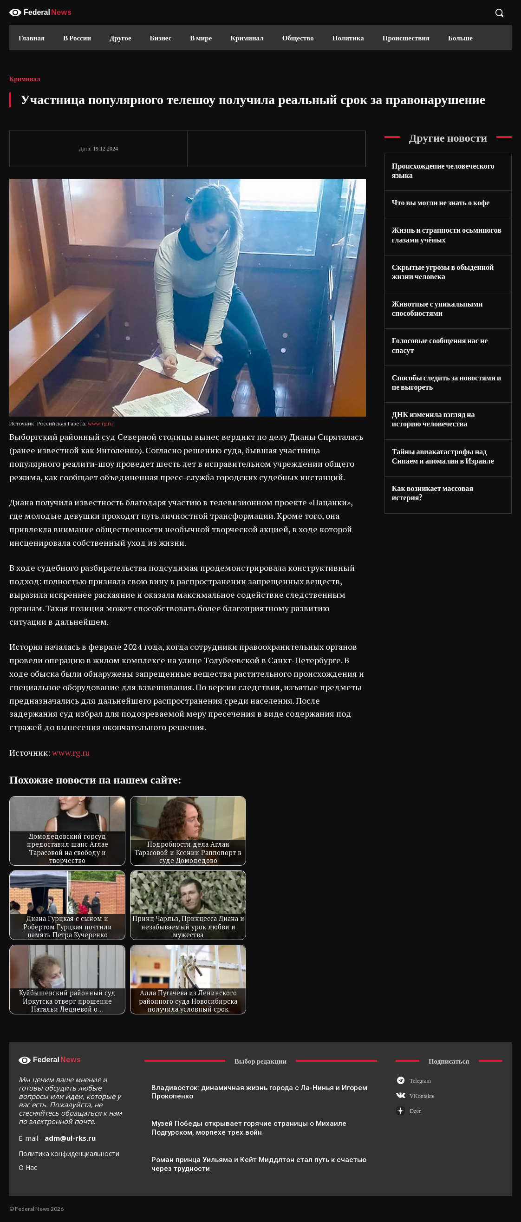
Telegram (420, 1081)
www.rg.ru (100, 423)
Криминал (24, 79)
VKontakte (422, 1096)
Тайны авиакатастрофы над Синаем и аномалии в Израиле (442, 454)
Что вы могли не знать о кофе (440, 202)
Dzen (415, 1111)
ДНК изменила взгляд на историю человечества (433, 418)
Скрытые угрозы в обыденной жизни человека (442, 271)
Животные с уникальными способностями (437, 308)
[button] (499, 12)
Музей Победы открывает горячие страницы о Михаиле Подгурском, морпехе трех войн (248, 1128)
